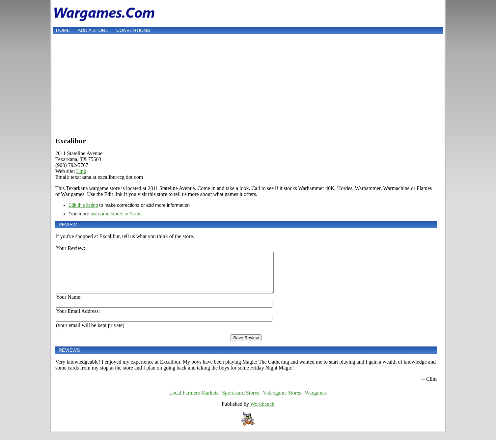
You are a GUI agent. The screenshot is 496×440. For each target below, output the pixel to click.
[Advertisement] (248, 85)
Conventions (133, 30)
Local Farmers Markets (193, 400)
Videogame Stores (282, 400)
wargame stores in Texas (116, 213)
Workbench (262, 412)
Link (81, 171)
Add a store (93, 30)
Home (63, 30)
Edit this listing (83, 205)
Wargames (316, 400)
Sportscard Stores (240, 400)
